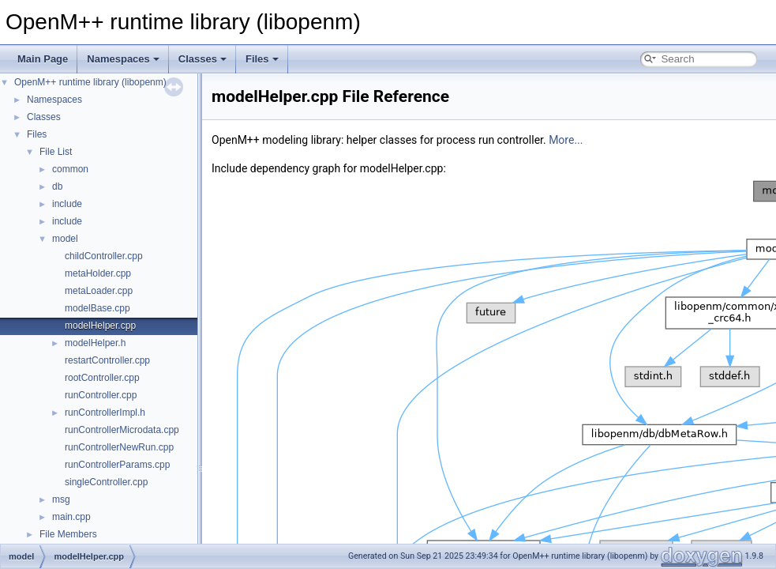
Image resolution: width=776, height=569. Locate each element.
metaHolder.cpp (98, 273)
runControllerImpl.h (105, 412)
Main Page (42, 59)
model (65, 238)
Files (262, 59)
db (57, 186)
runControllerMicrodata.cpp (122, 429)
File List (55, 151)
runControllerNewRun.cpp (119, 447)
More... (566, 140)
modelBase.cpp (97, 308)
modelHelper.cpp (100, 325)
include (67, 203)
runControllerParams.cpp (117, 464)
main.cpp (71, 516)
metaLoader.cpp (99, 290)
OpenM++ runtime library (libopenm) (90, 82)
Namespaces (123, 59)
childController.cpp (104, 256)
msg (61, 499)
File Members (68, 534)
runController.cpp (101, 395)
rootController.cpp (102, 377)
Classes (202, 59)
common (70, 169)
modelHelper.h (95, 343)
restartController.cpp (107, 360)
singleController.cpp (106, 482)
